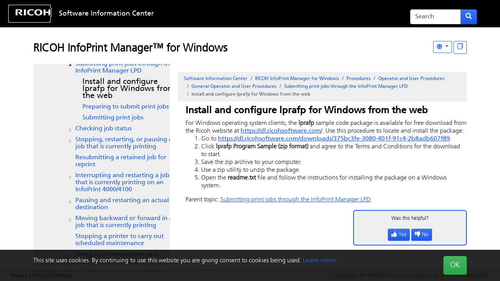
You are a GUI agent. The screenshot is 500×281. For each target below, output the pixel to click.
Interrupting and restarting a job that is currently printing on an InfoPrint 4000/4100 (122, 183)
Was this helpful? (410, 218)
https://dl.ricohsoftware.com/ (281, 131)
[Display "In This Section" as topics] (460, 47)
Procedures (358, 78)
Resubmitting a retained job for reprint (120, 161)
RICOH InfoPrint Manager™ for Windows (130, 48)
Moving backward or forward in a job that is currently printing (124, 222)
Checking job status (103, 129)
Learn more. (320, 261)
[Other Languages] (442, 47)
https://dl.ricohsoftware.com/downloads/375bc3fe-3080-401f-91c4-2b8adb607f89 (334, 139)
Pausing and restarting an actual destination (122, 204)
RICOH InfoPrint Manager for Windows (297, 78)
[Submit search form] (469, 16)
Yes (398, 235)
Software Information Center (106, 14)
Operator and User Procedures (411, 78)
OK (455, 265)
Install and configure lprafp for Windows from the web (128, 89)
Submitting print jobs (112, 118)
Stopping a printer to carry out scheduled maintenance (119, 240)
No (422, 235)
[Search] (435, 16)
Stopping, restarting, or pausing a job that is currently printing (123, 143)
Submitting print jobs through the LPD (124, 67)
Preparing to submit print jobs (125, 107)
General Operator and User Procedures (234, 86)
